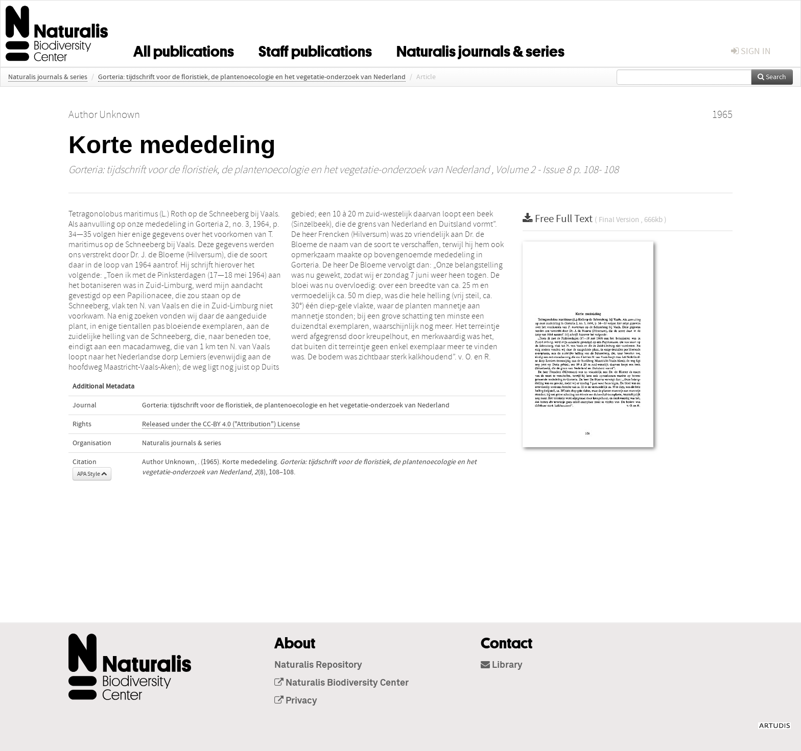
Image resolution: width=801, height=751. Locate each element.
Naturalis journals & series (480, 49)
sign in (751, 51)
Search (772, 77)
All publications (183, 49)
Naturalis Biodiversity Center (341, 683)
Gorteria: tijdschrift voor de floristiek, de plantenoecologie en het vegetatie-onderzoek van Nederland (252, 77)
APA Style (92, 473)
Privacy (295, 701)
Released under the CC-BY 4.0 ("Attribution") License (221, 424)
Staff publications (315, 49)
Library (502, 665)
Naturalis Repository (318, 665)
